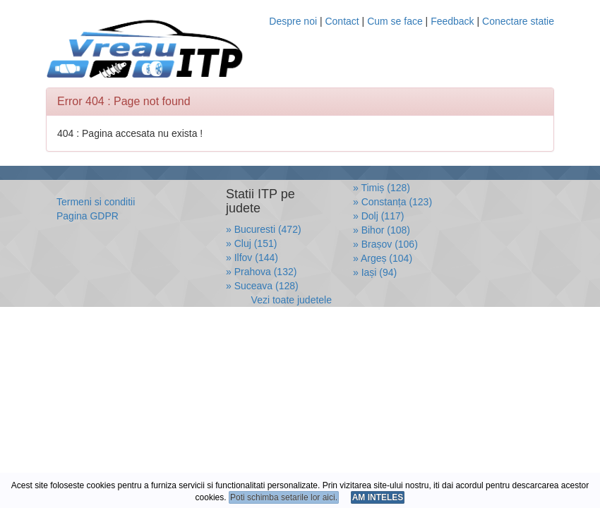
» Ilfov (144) (252, 257)
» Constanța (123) (392, 201)
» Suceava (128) (262, 285)
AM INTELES (378, 497)
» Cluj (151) (251, 243)
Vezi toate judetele (291, 300)
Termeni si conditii (95, 201)
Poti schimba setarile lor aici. (283, 497)
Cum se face (395, 21)
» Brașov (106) (385, 244)
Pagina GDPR (87, 216)
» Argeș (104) (382, 258)
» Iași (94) (375, 272)
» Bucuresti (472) (263, 229)
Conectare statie (518, 21)
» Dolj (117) (378, 216)
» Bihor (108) (381, 230)
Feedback (453, 21)
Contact (342, 21)
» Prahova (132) (261, 271)
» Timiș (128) (381, 187)
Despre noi (293, 21)
